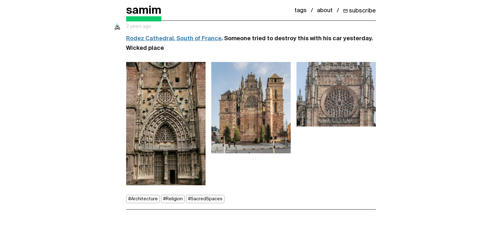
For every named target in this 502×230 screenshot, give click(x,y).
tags (301, 10)
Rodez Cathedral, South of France (174, 39)
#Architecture (143, 199)
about (325, 10)
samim (143, 10)
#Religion (173, 199)
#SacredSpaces (205, 199)
